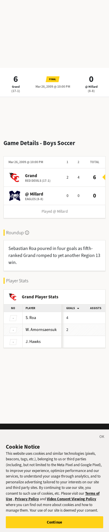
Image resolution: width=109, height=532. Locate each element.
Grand (16, 87)
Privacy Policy (27, 505)
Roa (31, 317)
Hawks (33, 341)
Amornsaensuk (41, 329)
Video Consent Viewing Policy (71, 505)
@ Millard (91, 87)
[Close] (102, 443)
